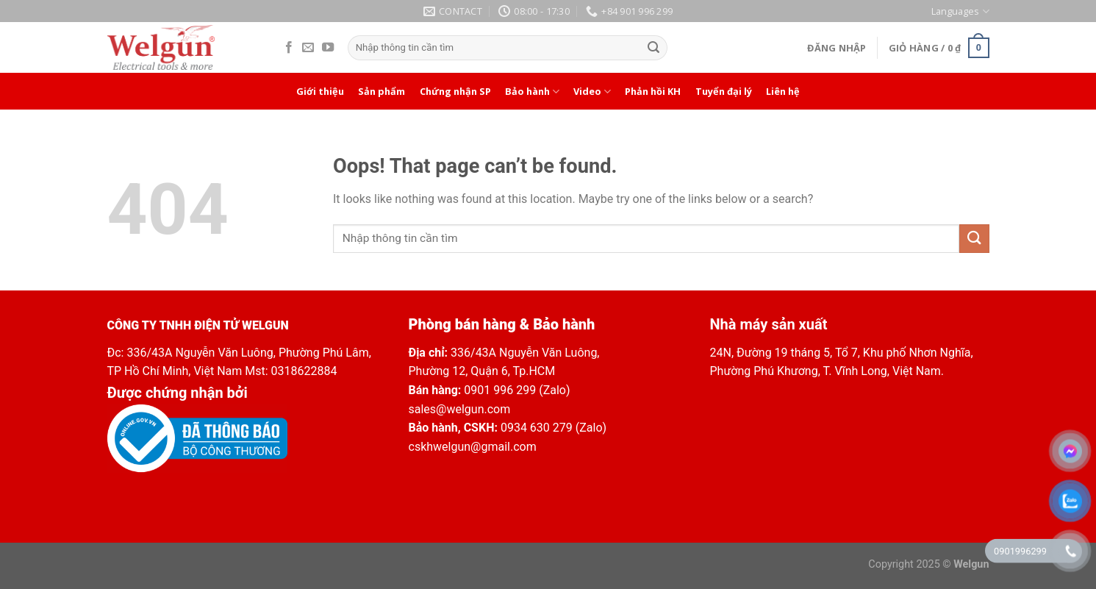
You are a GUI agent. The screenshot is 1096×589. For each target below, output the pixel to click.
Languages (960, 11)
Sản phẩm (381, 91)
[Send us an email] (308, 47)
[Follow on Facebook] (289, 47)
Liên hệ (783, 91)
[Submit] (653, 47)
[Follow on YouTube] (328, 47)
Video (592, 92)
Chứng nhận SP (455, 91)
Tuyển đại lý (723, 91)
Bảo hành (532, 92)
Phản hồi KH (653, 91)
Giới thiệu (320, 91)
